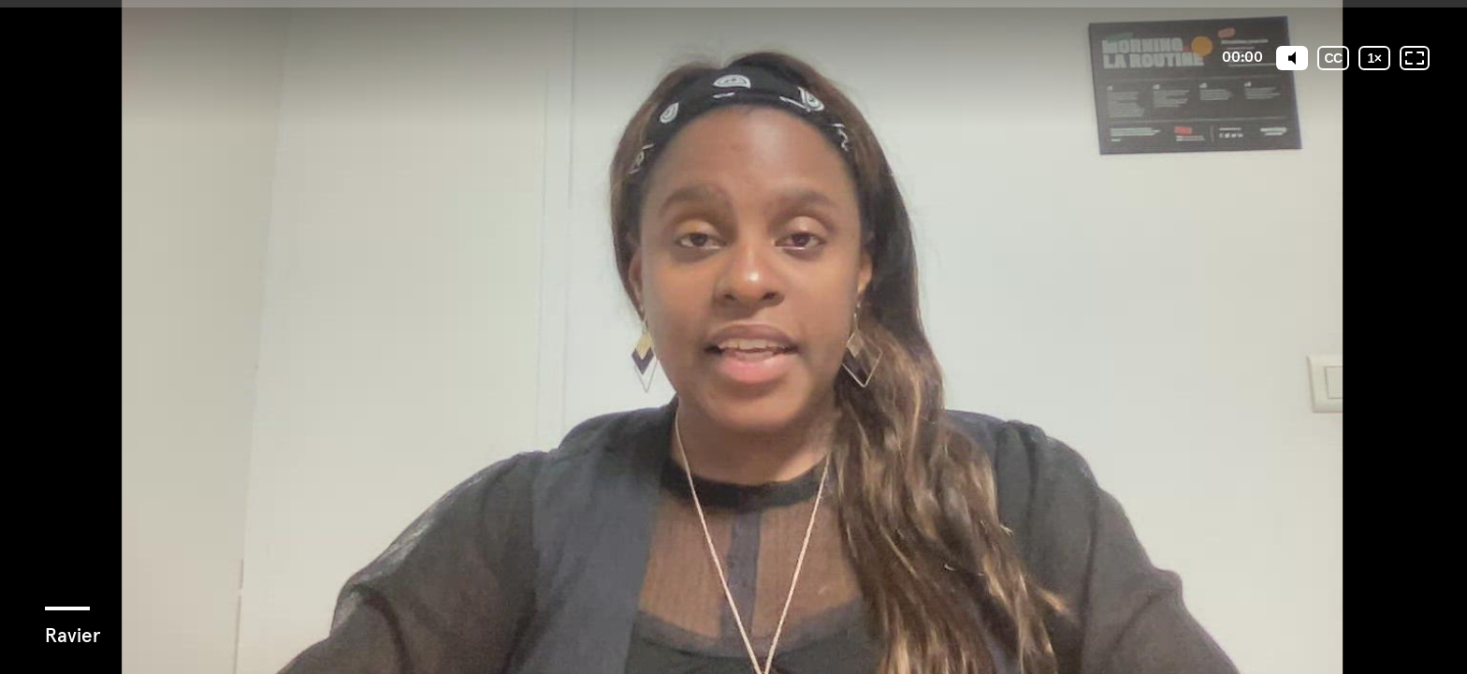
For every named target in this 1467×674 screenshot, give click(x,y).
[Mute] (1292, 58)
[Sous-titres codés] (1333, 58)
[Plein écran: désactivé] (1415, 58)
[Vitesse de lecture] (1374, 58)
